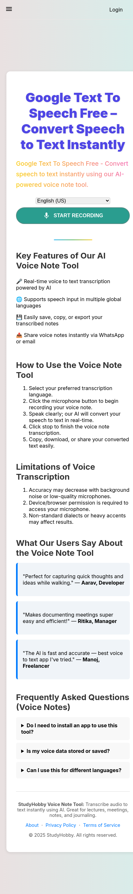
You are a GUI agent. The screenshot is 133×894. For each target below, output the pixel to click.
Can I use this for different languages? (74, 770)
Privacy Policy (61, 825)
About (32, 825)
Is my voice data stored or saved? (68, 751)
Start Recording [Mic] (73, 216)
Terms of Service (101, 825)
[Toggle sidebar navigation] (9, 9)
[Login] (116, 9)
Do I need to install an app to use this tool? (69, 728)
